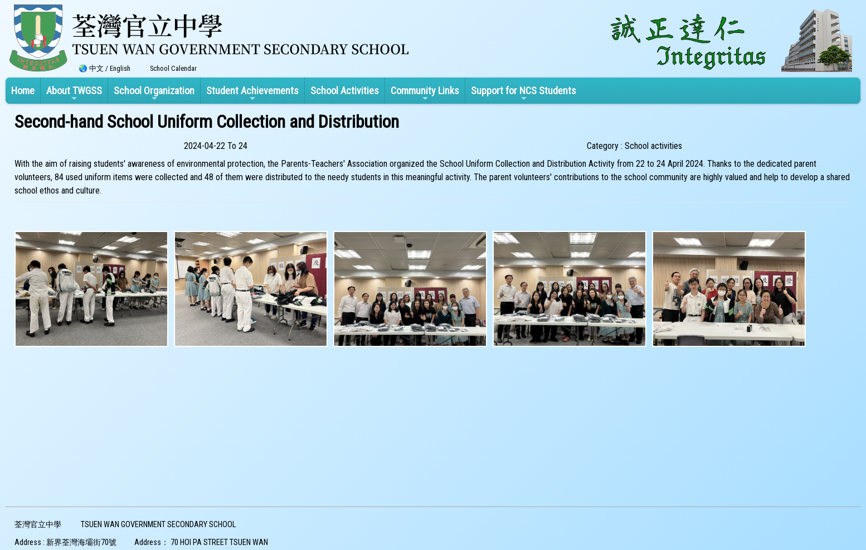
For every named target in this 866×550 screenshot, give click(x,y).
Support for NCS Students (523, 94)
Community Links (425, 94)
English (120, 68)
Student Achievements (252, 94)
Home (23, 91)
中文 (96, 68)
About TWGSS (74, 94)
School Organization (154, 94)
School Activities (344, 91)
